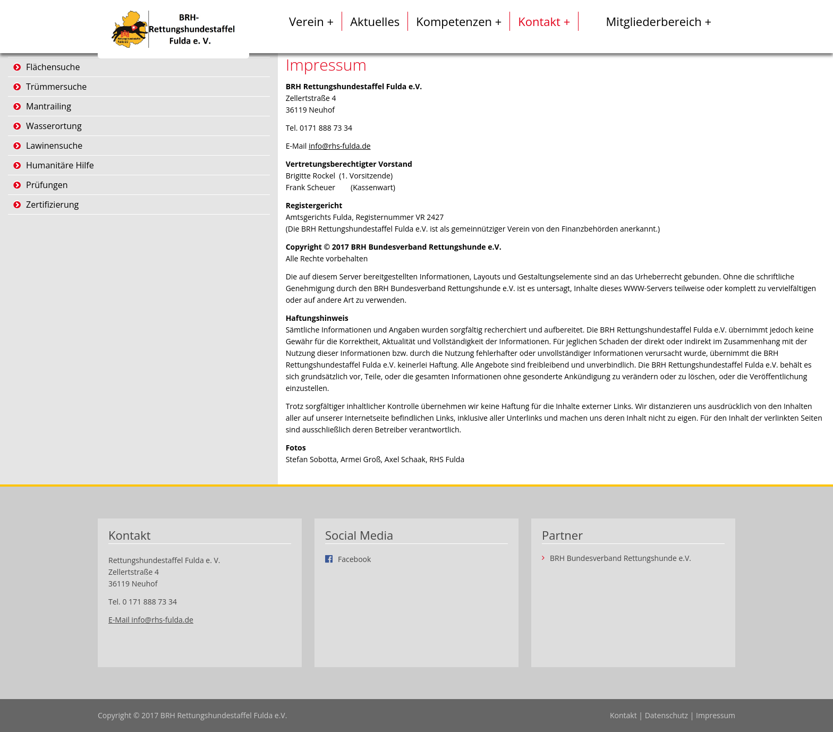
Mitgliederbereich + (658, 21)
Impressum (715, 715)
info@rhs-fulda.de (340, 146)
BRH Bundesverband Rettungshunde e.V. (620, 558)
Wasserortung (54, 126)
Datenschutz (666, 715)
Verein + (311, 21)
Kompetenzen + (459, 21)
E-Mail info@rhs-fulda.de (150, 620)
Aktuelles (375, 21)
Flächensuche (53, 67)
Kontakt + (544, 21)
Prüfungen (46, 185)
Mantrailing (48, 106)
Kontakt (623, 715)
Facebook (354, 559)
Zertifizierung (52, 204)
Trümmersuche (56, 86)
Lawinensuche (54, 145)
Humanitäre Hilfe (60, 165)
